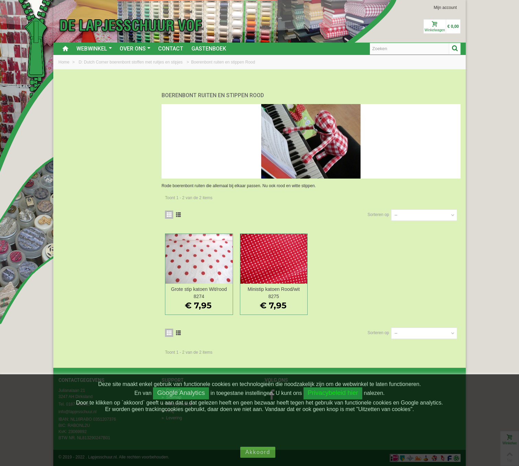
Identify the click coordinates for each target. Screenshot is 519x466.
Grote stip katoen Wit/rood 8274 (199, 292)
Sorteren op (378, 214)
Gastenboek (208, 48)
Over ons (135, 48)
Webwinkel (94, 48)
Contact (170, 48)
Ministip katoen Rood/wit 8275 (273, 292)
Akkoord (257, 452)
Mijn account (445, 7)
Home (64, 62)
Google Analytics (181, 392)
